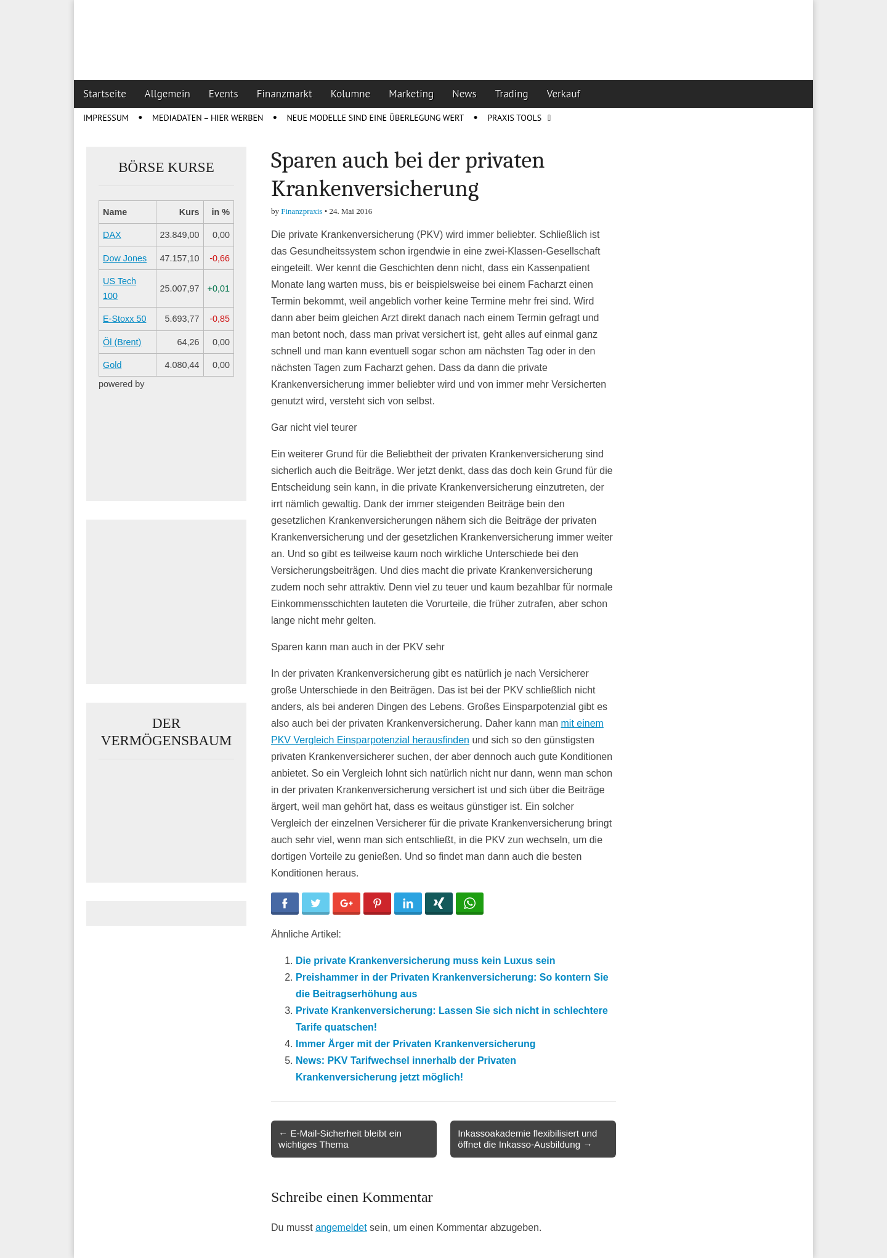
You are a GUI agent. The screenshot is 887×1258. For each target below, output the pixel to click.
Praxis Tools (514, 117)
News (464, 93)
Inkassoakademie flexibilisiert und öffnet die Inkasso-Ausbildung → (527, 1139)
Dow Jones (125, 258)
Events (223, 93)
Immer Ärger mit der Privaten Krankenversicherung (415, 1044)
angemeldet (341, 1227)
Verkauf (563, 93)
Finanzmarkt (284, 93)
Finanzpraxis (301, 211)
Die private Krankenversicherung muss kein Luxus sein (426, 960)
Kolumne (351, 93)
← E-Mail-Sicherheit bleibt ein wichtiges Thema (340, 1139)
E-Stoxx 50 (124, 319)
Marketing (411, 93)
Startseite (104, 93)
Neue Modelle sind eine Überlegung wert (375, 117)
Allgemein (167, 93)
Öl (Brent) (122, 342)
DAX (112, 235)
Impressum (106, 117)
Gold (112, 365)
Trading (512, 93)
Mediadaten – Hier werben (208, 117)
